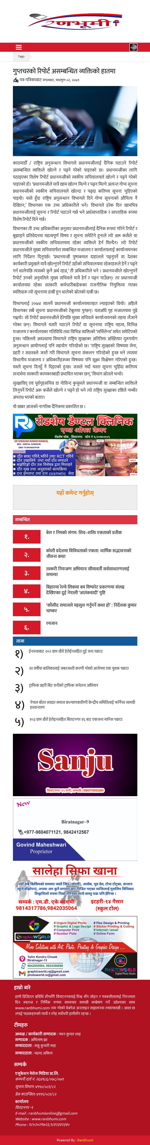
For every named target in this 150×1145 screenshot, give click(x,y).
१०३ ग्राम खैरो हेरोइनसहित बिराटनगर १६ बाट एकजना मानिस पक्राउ (76, 719)
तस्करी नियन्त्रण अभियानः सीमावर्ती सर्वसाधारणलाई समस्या (87, 572)
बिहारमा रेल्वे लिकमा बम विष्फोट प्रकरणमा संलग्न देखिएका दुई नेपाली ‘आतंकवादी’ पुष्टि (85, 590)
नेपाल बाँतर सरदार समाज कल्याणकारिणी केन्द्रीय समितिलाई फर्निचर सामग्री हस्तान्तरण (82, 705)
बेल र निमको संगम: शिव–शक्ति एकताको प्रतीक (84, 533)
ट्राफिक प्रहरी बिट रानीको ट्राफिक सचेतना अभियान (63, 685)
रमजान (51, 623)
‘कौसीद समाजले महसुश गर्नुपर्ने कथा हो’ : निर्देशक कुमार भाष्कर (91, 608)
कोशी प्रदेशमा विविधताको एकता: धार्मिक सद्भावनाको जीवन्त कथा (88, 553)
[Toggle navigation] (19, 47)
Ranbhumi (85, 1140)
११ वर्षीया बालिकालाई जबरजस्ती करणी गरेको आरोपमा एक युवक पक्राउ (79, 668)
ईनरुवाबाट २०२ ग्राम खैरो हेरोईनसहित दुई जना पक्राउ (65, 651)
